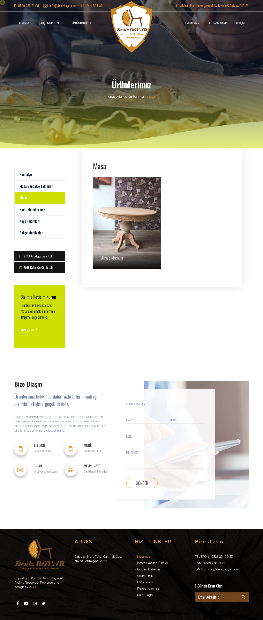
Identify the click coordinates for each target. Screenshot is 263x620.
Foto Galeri (144, 582)
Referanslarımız (147, 588)
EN (88, 5)
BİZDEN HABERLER (81, 23)
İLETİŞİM (240, 23)
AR (101, 5)
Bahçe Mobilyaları (32, 232)
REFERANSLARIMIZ (217, 23)
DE (94, 5)
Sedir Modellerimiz (32, 209)
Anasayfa (115, 97)
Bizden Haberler (147, 569)
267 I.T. (34, 587)
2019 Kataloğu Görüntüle (36, 267)
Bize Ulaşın (29, 329)
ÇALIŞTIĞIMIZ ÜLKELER (51, 23)
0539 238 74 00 (93, 451)
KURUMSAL (24, 23)
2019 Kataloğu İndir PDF (36, 256)
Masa (23, 197)
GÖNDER (142, 483)
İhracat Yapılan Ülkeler (151, 563)
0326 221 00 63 (42, 451)
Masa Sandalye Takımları (36, 186)
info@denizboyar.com (59, 5)
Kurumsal (143, 557)
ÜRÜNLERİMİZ (192, 23)
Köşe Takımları (30, 221)
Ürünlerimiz (134, 97)
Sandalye (26, 174)
